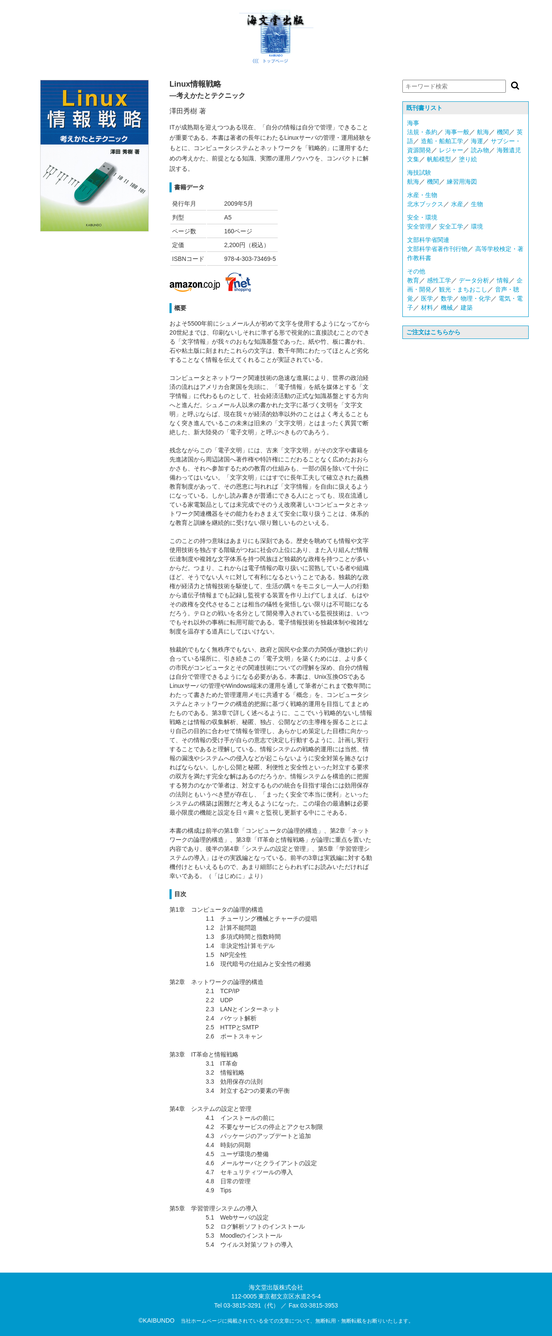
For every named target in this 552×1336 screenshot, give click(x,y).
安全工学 (451, 226)
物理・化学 (476, 298)
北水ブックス (425, 204)
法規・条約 (422, 132)
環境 (477, 226)
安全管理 (419, 226)
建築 (467, 307)
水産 (457, 204)
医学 (427, 298)
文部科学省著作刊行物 (437, 248)
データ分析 (474, 280)
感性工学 (439, 280)
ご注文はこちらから (433, 332)
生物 (477, 204)
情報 (503, 280)
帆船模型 (439, 159)
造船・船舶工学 (442, 141)
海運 (477, 141)
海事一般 (457, 132)
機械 (447, 307)
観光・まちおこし (463, 289)
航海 (483, 132)
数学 (447, 298)
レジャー (451, 150)
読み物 (480, 150)
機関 (503, 132)
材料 (427, 307)
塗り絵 (468, 159)
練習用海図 (462, 181)
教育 (413, 280)
